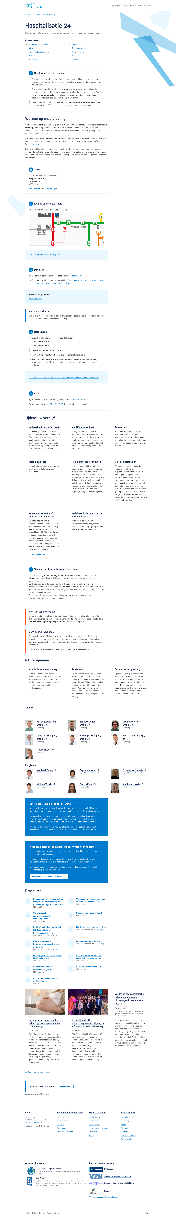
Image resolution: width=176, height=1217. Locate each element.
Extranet (124, 1131)
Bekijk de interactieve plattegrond (45, 254)
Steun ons (93, 1131)
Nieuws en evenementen (98, 1128)
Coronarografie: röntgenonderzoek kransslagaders (42, 915)
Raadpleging (62, 1117)
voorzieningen (51, 188)
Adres (31, 48)
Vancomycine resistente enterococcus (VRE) (44, 968)
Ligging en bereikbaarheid (39, 52)
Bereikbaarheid (35, 188)
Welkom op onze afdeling (39, 44)
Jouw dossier (137, 5)
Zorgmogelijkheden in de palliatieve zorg (45, 979)
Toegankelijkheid (53, 1213)
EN (98, 929)
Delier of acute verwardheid (89, 912)
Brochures (76, 59)
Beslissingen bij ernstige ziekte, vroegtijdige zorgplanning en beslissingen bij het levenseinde (48, 901)
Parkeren (32, 55)
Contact (75, 44)
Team (74, 55)
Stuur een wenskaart (65, 1131)
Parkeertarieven (35, 298)
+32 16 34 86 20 (88, 829)
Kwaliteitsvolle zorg (96, 1117)
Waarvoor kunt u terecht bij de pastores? (48, 876)
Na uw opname (78, 52)
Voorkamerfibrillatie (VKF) (88, 966)
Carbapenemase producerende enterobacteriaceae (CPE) (90, 900)
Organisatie (93, 1120)
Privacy (42, 1213)
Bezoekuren (33, 59)
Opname (60, 1124)
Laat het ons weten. (65, 1086)
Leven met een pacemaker (88, 941)
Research (124, 1128)
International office (128, 1135)
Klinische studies (127, 1117)
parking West (77, 275)
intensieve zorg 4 (33, 143)
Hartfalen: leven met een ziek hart (92, 927)
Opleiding (125, 1120)
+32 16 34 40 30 (56, 404)
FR (56, 935)
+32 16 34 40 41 (77, 399)
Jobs (91, 1135)
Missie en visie (94, 1124)
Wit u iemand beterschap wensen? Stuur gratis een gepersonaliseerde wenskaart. (64, 377)
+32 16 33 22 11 (31, 1117)
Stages (123, 1124)
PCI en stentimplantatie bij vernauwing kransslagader (88, 957)
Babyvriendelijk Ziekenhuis (49, 1174)
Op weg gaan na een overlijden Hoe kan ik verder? (47, 957)
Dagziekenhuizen (63, 1120)
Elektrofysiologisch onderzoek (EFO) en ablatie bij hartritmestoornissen (47, 930)
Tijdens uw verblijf (79, 48)
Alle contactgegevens (33, 1122)
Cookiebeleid (32, 1213)
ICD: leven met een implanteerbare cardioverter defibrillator (46, 944)
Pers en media (126, 1139)
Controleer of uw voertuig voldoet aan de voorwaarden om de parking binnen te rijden (67, 281)
